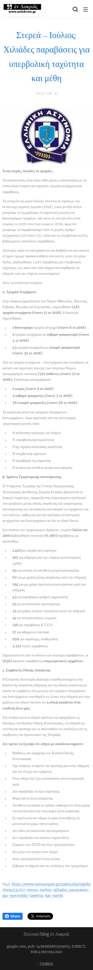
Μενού (85, 9)
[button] (75, 9)
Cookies (46, 963)
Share (12, 916)
